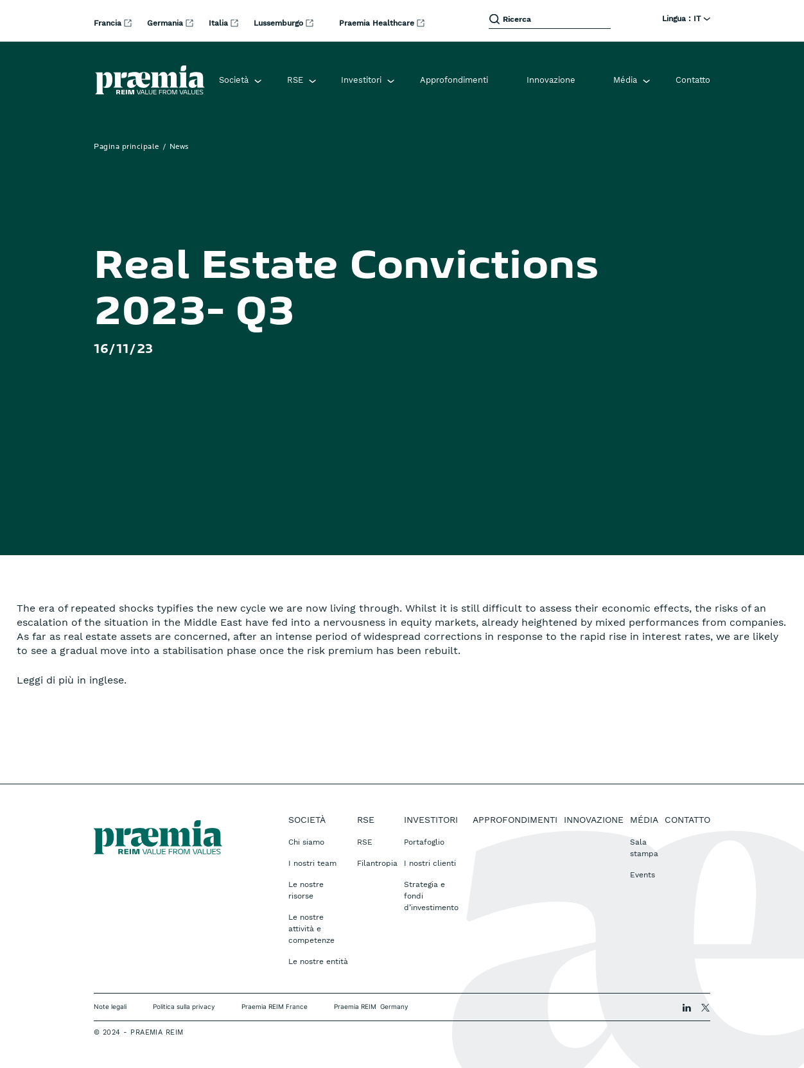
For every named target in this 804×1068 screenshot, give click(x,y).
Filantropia (377, 863)
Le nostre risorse (306, 890)
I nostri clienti (430, 863)
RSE (364, 842)
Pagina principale (126, 147)
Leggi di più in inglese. (72, 680)
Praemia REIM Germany (371, 1006)
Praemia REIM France (274, 1006)
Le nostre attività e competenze (311, 929)
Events (642, 874)
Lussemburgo (280, 23)
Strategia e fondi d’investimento (431, 896)
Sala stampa (644, 848)
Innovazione (551, 80)
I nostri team (312, 863)
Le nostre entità (318, 961)
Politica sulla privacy (184, 1006)
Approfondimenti (454, 80)
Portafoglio (424, 842)
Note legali (110, 1006)
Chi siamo (306, 842)
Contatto (693, 80)
